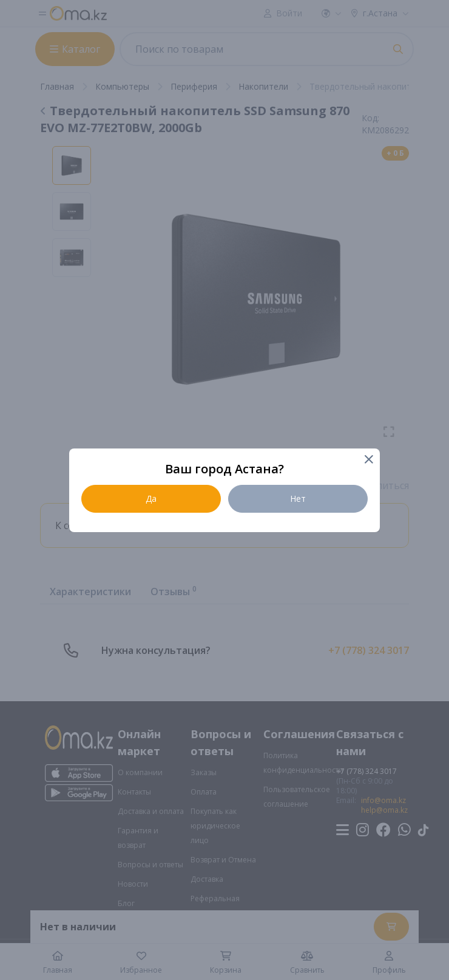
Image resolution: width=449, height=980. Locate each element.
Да (151, 498)
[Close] (368, 460)
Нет (298, 498)
